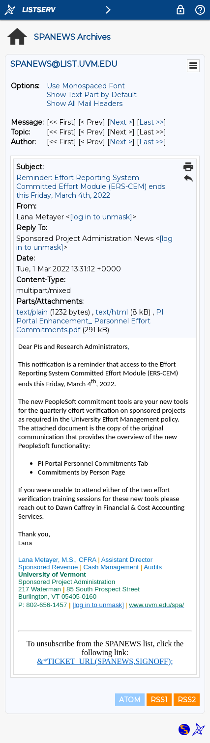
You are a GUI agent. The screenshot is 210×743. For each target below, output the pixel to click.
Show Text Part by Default (92, 94)
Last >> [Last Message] (151, 122)
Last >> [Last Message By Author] (151, 141)
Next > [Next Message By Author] (121, 141)
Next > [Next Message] (121, 122)
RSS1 (159, 699)
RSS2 (187, 699)
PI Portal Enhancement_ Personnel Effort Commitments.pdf (90, 321)
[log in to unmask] (101, 216)
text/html (111, 312)
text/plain (32, 312)
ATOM (130, 699)
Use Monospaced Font (86, 85)
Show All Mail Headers (84, 103)
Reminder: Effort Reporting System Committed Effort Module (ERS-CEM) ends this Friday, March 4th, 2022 (90, 186)
